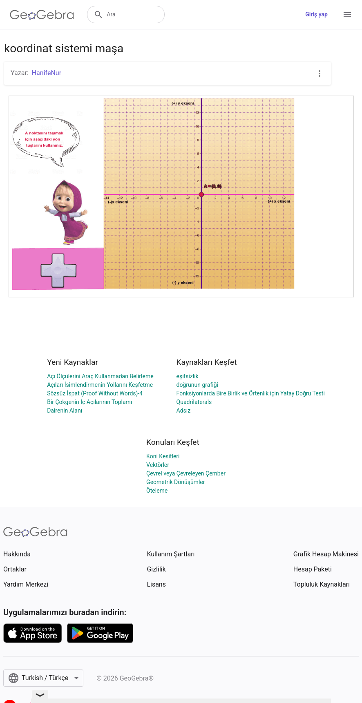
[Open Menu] (347, 15)
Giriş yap (316, 14)
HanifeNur (46, 73)
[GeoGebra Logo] (42, 15)
